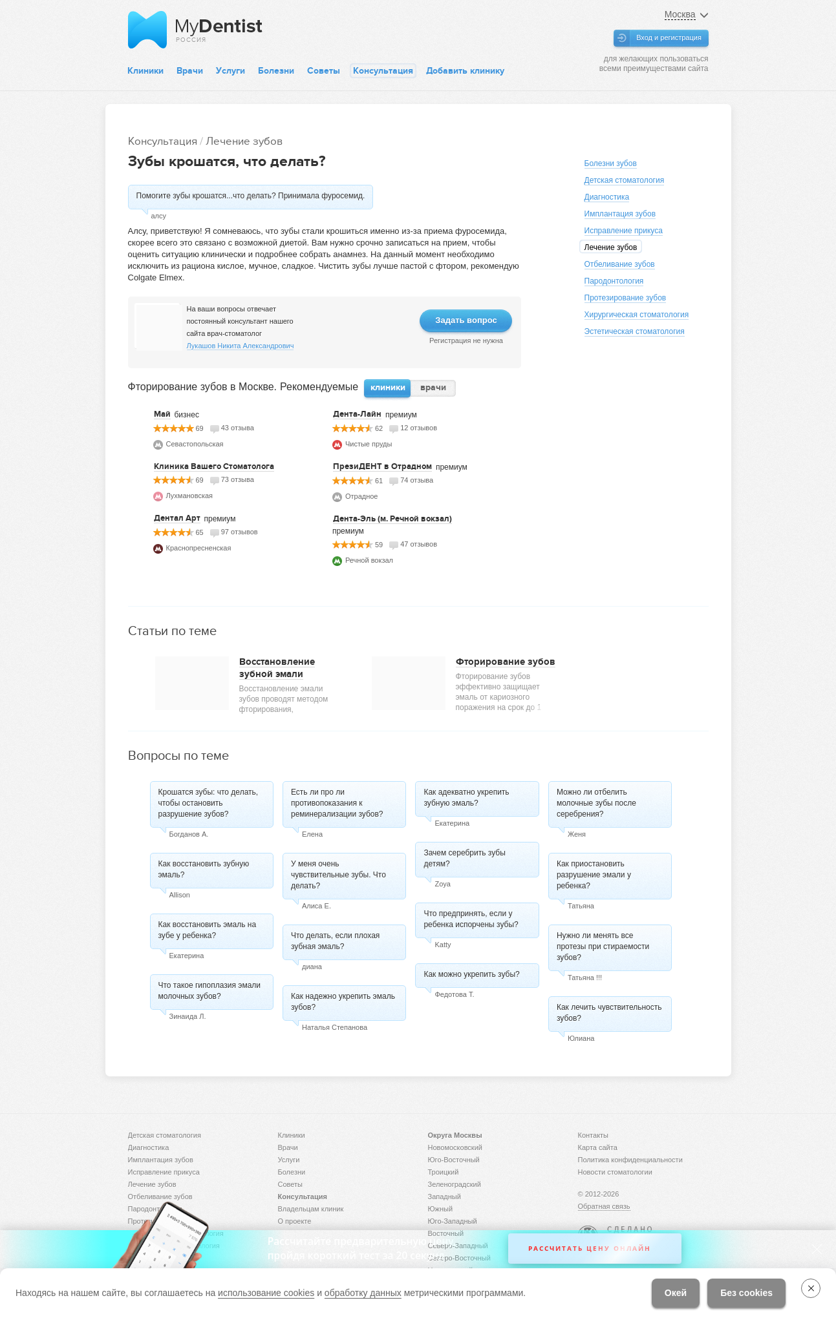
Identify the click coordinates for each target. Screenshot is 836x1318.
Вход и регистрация (669, 37)
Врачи (190, 71)
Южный (440, 1209)
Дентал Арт (177, 518)
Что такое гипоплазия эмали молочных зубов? (209, 991)
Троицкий (443, 1172)
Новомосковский (455, 1147)
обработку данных (363, 1293)
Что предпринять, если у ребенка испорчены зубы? (470, 919)
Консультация (383, 71)
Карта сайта (597, 1147)
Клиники (145, 71)
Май (162, 414)
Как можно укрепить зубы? (471, 974)
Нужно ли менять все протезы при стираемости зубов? (603, 946)
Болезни (276, 71)
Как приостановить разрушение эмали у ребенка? (594, 874)
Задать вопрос (466, 320)
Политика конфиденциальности (630, 1160)
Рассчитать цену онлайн (589, 1248)
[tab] (388, 388)
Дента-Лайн (357, 414)
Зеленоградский (454, 1184)
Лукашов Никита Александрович (240, 346)
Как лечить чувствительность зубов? (609, 1013)
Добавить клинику (465, 71)
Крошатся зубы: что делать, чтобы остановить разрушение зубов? (208, 803)
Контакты (593, 1135)
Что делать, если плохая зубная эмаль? (335, 941)
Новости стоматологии (615, 1172)
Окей (676, 1293)
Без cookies (746, 1293)
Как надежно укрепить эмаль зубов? (343, 1002)
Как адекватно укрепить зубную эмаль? (466, 798)
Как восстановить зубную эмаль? (204, 869)
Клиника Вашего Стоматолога (214, 466)
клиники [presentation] (387, 387)
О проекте (295, 1221)
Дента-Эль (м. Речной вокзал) (392, 518)
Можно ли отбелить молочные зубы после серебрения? (596, 803)
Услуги (230, 71)
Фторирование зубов (505, 661)
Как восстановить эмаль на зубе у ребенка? (207, 930)
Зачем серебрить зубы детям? (464, 858)
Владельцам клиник (311, 1209)
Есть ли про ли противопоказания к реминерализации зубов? (337, 803)
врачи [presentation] (433, 387)
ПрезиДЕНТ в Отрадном (382, 466)
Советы (323, 71)
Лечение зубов (244, 141)
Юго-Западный (452, 1221)
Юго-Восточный (454, 1160)
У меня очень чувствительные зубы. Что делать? (338, 874)
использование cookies (266, 1293)
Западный (444, 1196)
